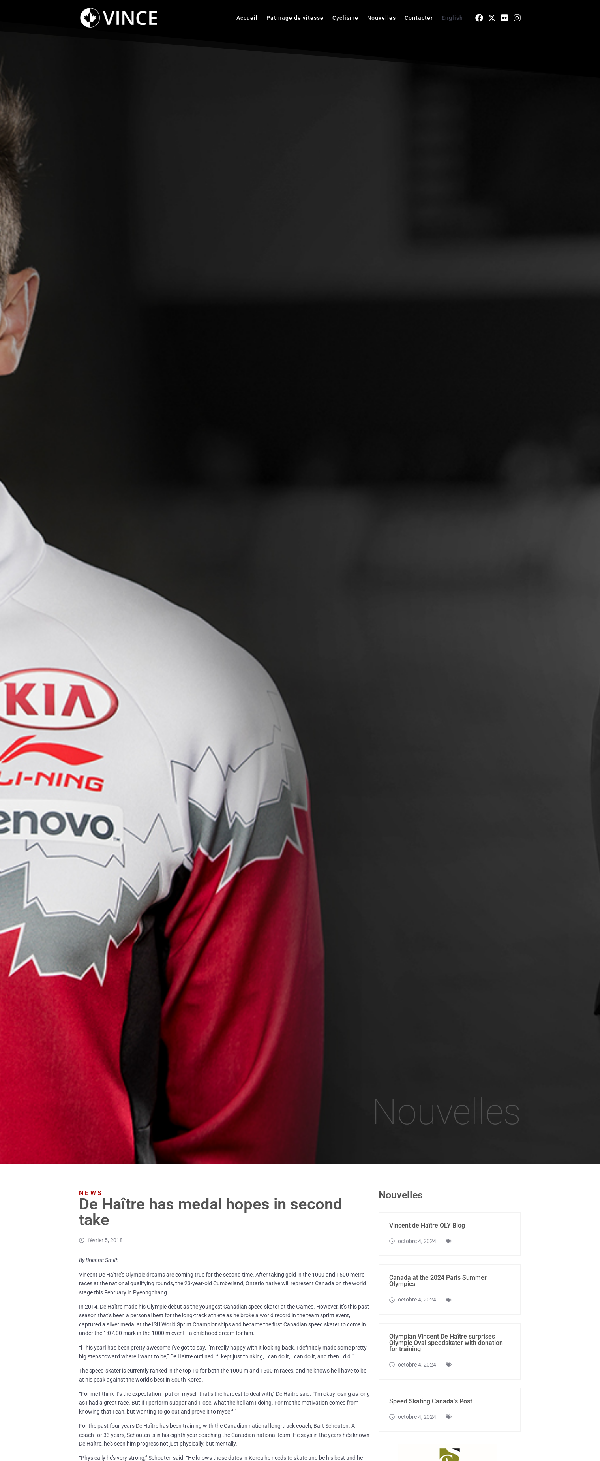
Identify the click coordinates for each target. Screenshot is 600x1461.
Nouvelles (381, 18)
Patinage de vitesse (295, 18)
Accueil (247, 18)
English (452, 18)
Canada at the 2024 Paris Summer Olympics (438, 1281)
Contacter (419, 18)
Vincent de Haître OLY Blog (427, 1225)
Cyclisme (345, 18)
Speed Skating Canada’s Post (430, 1401)
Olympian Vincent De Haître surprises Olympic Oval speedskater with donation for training (446, 1343)
